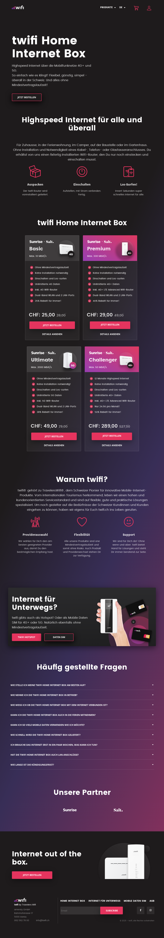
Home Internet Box (72, 901)
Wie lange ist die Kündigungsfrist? (32, 764)
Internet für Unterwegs (104, 901)
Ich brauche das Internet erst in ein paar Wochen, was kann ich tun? (54, 744)
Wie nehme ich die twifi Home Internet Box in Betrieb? (44, 695)
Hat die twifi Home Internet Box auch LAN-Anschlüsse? (45, 754)
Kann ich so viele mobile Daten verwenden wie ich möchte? (48, 724)
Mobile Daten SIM (135, 901)
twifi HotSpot (26, 637)
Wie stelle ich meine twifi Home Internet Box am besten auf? (48, 685)
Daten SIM (59, 637)
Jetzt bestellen (26, 97)
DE (120, 7)
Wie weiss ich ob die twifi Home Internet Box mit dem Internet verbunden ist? (59, 704)
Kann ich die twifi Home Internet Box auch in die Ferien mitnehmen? (53, 714)
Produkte (106, 7)
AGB (152, 901)
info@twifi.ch (42, 920)
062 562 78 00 (21, 920)
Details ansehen (52, 334)
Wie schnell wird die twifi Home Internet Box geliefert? (45, 734)
